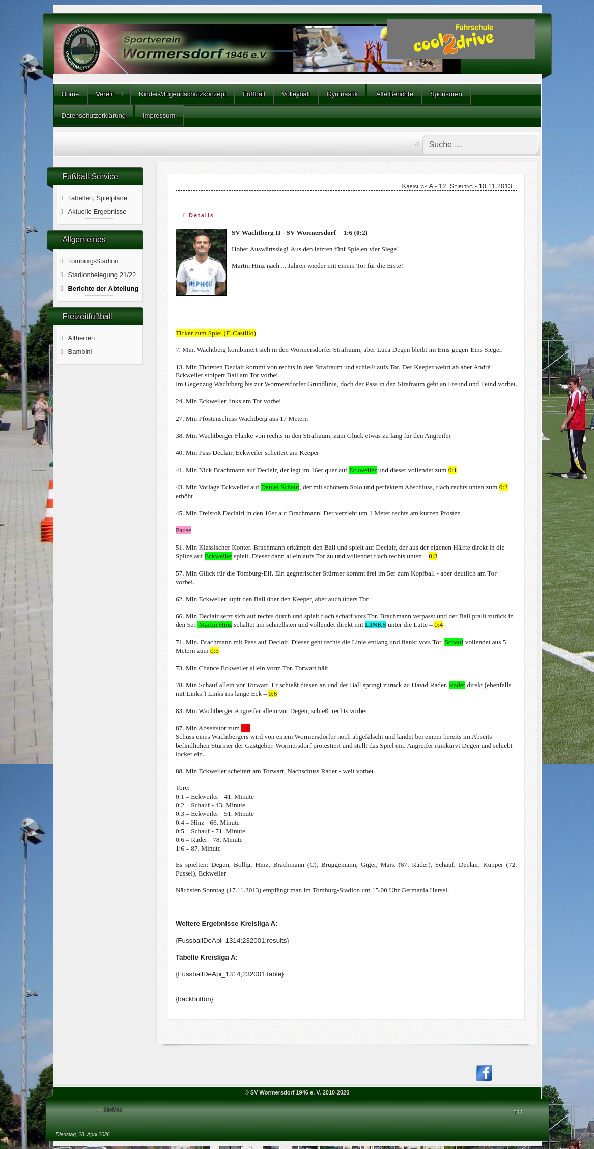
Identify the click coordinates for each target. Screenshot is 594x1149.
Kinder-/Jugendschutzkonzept (182, 94)
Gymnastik (342, 94)
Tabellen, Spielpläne (97, 198)
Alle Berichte (394, 94)
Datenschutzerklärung (94, 115)
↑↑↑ (519, 1111)
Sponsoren (446, 94)
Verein (105, 94)
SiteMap (112, 1109)
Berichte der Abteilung (103, 288)
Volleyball (296, 94)
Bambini (80, 351)
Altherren (81, 338)
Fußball (254, 94)
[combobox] (480, 144)
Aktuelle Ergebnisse (97, 211)
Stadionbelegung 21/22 (102, 275)
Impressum (159, 115)
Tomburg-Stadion (93, 261)
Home (70, 94)
